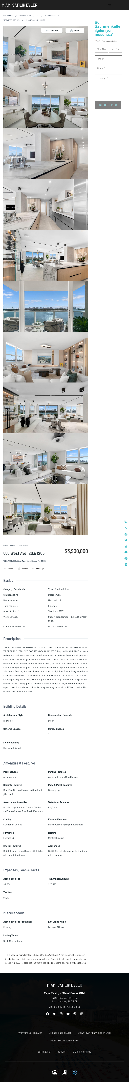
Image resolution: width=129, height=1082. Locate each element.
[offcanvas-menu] (109, 5)
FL (37, 15)
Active (14, 594)
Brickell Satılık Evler (60, 1032)
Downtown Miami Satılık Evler (94, 1032)
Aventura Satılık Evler (30, 1032)
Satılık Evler (44, 1051)
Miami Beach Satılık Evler (64, 1040)
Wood (18, 748)
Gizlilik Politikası (82, 1051)
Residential (8, 15)
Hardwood (8, 748)
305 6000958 (72, 1006)
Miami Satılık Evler (19, 5)
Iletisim (62, 1051)
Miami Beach (50, 15)
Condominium (25, 15)
